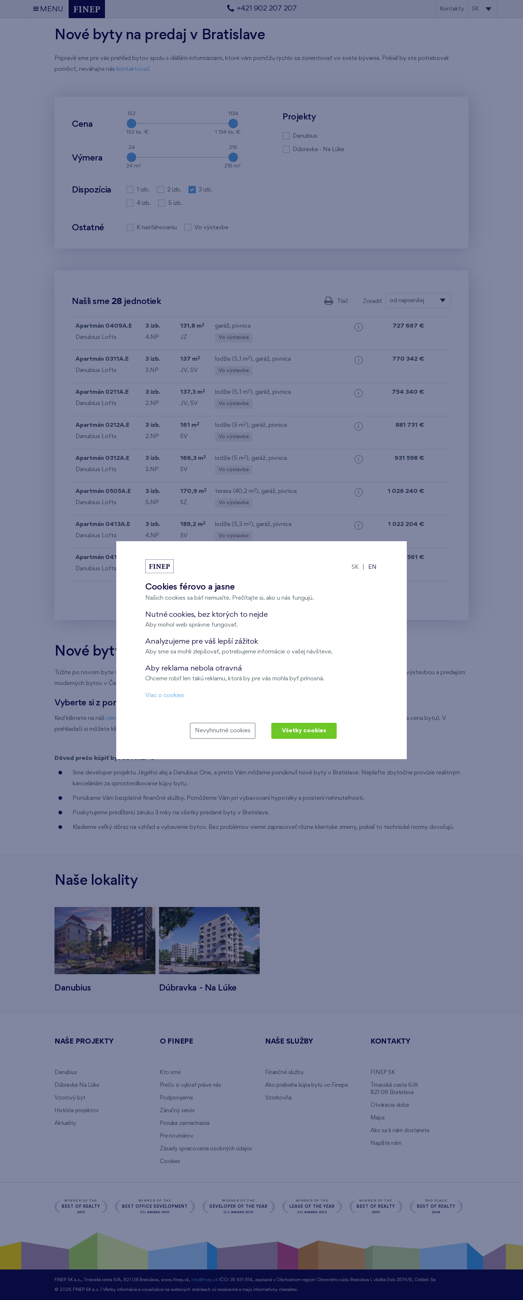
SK (355, 567)
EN (372, 567)
